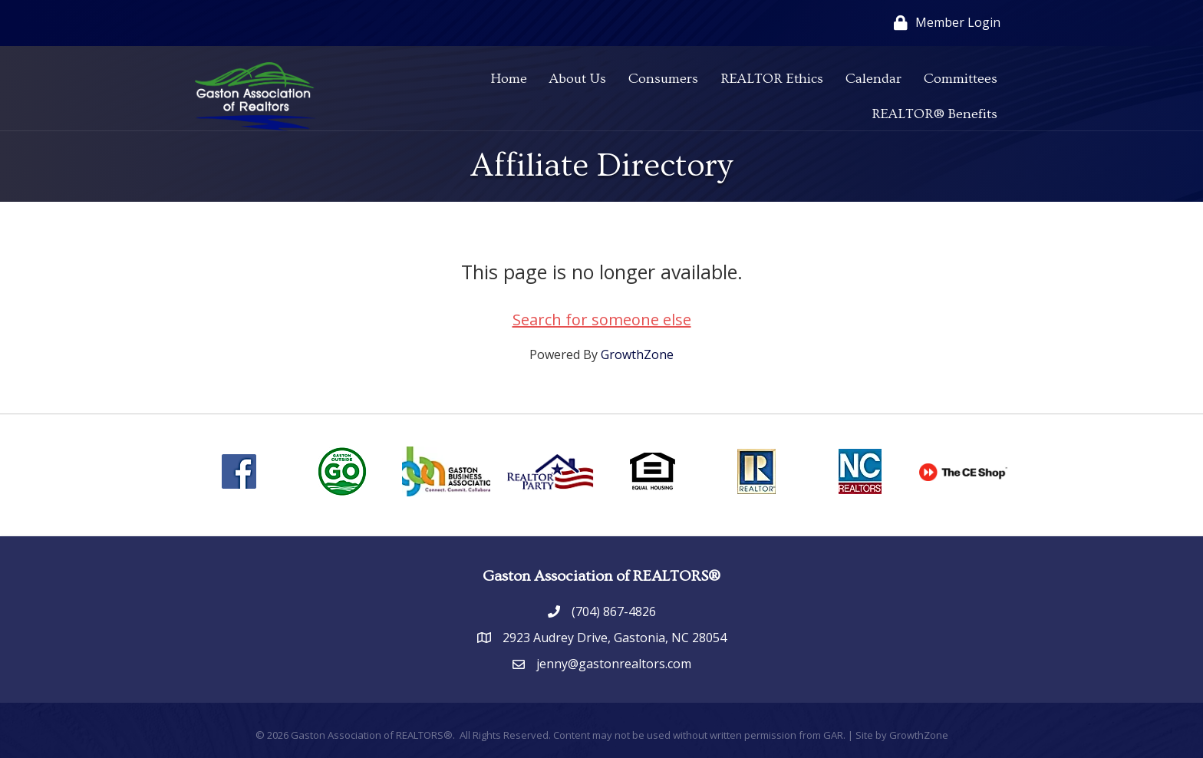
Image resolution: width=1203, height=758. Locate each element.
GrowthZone (637, 354)
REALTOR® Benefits (934, 114)
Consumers (663, 79)
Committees (960, 79)
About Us (577, 79)
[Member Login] (943, 23)
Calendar (873, 79)
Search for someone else (602, 319)
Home (508, 79)
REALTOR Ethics (771, 79)
